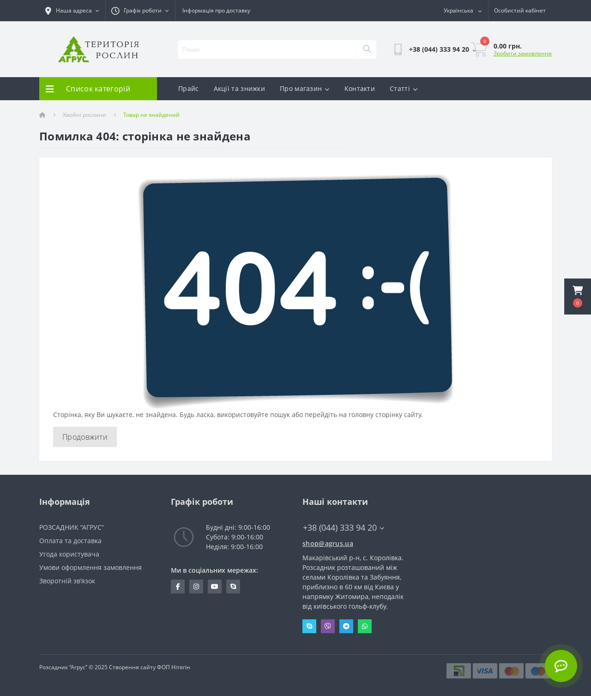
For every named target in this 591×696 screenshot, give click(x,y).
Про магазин (305, 88)
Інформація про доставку (216, 10)
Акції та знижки (239, 88)
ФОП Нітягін (173, 667)
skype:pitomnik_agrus (233, 586)
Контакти (359, 88)
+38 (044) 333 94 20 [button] (343, 527)
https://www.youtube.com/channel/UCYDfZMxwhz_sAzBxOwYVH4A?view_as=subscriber (214, 586)
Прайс (188, 88)
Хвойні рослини (84, 115)
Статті (403, 88)
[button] (577, 296)
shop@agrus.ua (327, 543)
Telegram (346, 626)
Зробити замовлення (523, 53)
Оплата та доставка (70, 540)
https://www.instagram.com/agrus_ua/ (196, 586)
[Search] (366, 49)
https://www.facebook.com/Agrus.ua (178, 586)
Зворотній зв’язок (67, 580)
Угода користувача (69, 554)
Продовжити (85, 437)
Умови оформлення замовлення (90, 567)
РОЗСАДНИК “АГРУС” (71, 527)
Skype (309, 626)
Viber (328, 626)
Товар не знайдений (151, 115)
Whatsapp (365, 626)
